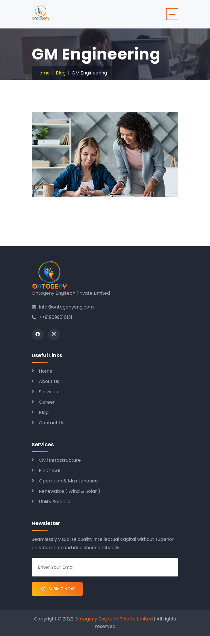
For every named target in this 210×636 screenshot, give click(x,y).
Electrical (49, 470)
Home (43, 73)
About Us (49, 381)
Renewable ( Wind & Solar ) (69, 491)
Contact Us (51, 422)
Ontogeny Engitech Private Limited (113, 619)
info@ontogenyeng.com (63, 307)
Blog (61, 73)
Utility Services (55, 501)
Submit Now (57, 589)
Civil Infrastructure (60, 460)
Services (48, 391)
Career (47, 402)
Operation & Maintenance (68, 481)
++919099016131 (52, 317)
